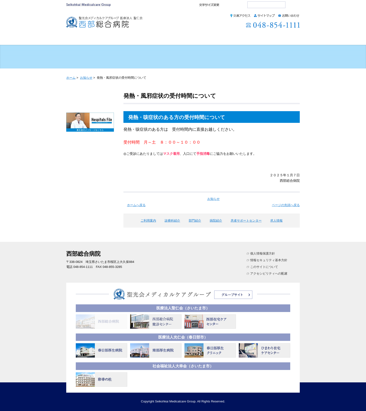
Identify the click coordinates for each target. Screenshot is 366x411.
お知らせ (86, 77)
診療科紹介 (141, 39)
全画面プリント (240, 77)
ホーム (78, 39)
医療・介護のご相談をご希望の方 (277, 57)
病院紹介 (203, 39)
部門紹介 (173, 39)
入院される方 (183, 57)
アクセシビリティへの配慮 (268, 273)
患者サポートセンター (244, 39)
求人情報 (285, 39)
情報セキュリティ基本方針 (268, 260)
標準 (229, 4)
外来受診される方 (88, 57)
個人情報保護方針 (262, 253)
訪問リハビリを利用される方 (230, 57)
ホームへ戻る (136, 205)
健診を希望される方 (135, 57)
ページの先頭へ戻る (286, 205)
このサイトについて (264, 267)
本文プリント (281, 77)
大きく (239, 4)
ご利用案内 (107, 39)
